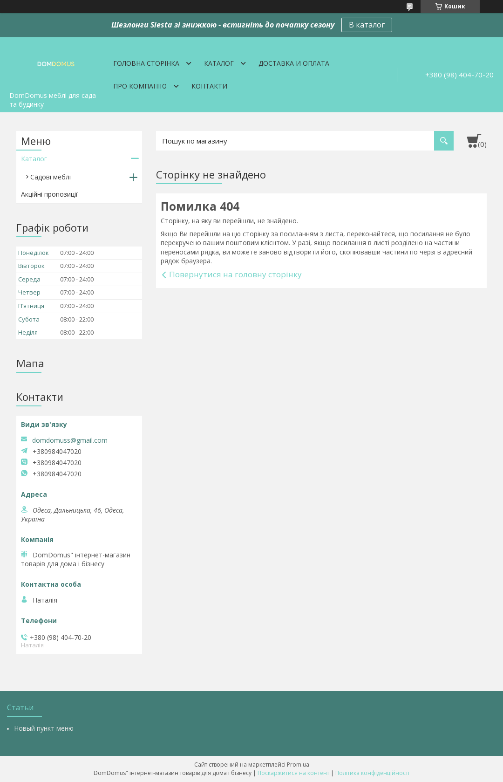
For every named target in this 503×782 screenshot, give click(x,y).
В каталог (367, 25)
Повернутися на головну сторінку (235, 274)
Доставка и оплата (293, 63)
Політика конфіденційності (372, 773)
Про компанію (140, 86)
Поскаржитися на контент (293, 773)
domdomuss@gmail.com (70, 440)
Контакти (209, 86)
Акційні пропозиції (49, 194)
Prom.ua (298, 764)
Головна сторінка (146, 63)
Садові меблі (50, 176)
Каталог (219, 63)
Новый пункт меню (44, 728)
